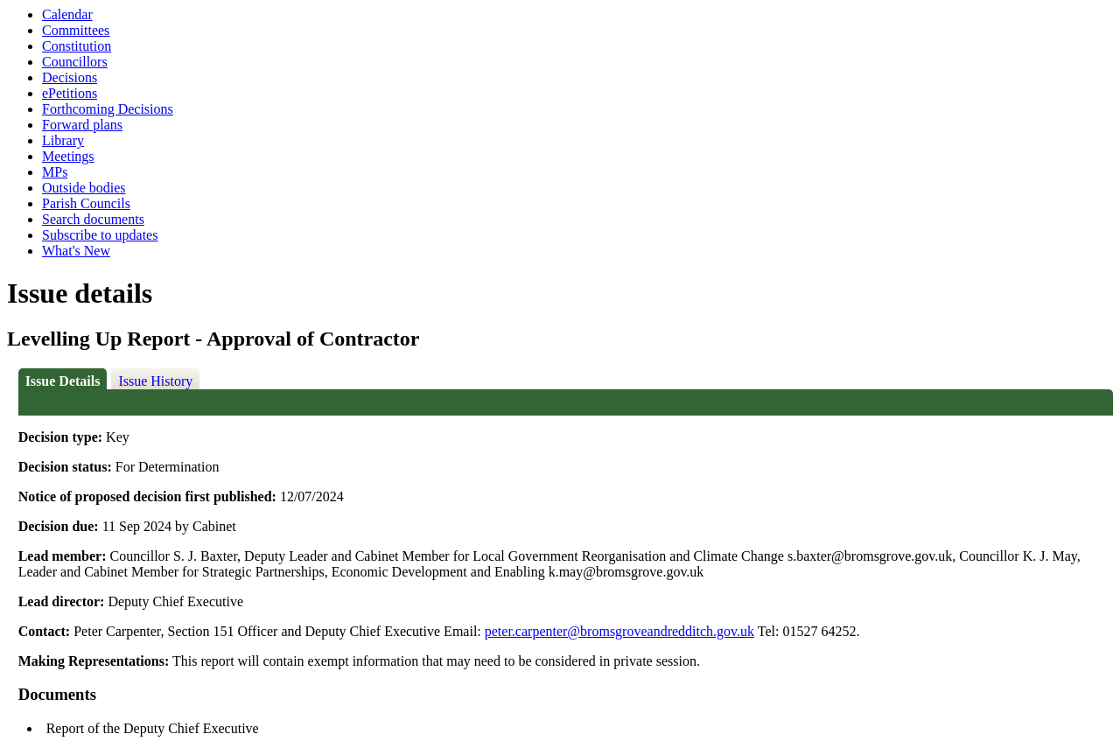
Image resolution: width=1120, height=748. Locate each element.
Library (63, 140)
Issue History (155, 381)
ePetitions (69, 93)
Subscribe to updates (100, 234)
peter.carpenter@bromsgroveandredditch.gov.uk (619, 631)
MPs (54, 171)
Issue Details (63, 381)
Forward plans (82, 124)
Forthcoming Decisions (107, 108)
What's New (76, 250)
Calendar (67, 14)
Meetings (68, 156)
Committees (75, 30)
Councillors (75, 61)
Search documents (93, 219)
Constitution (76, 45)
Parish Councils (86, 203)
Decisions (69, 77)
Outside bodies (84, 187)
